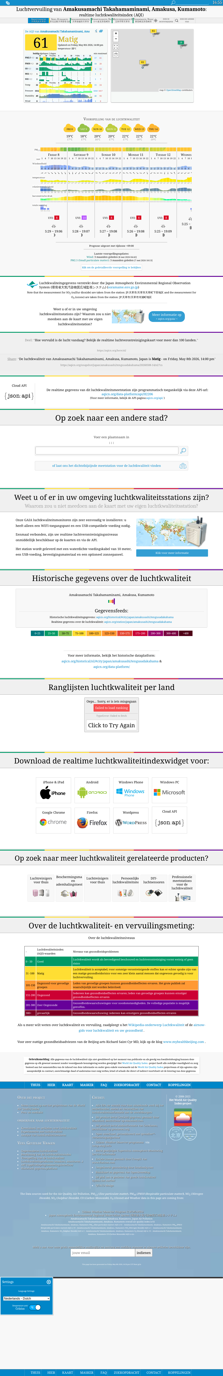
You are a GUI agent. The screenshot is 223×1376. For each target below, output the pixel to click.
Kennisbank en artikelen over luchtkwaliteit (49, 1274)
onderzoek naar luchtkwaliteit (43, 1266)
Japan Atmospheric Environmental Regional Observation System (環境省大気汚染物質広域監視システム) (112, 1361)
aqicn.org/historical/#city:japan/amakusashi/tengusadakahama (135, 617)
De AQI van (68, 31)
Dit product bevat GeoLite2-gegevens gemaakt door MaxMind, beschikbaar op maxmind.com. (125, 1265)
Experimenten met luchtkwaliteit (41, 1278)
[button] (142, 64)
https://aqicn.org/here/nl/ (111, 350)
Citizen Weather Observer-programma (119, 1288)
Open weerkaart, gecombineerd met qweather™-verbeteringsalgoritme (123, 1281)
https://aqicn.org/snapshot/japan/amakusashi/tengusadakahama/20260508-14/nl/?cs (111, 365)
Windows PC (169, 838)
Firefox (92, 869)
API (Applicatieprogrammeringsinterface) (47, 1311)
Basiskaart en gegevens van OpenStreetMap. (123, 1318)
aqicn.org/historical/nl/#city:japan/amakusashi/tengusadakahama (110, 661)
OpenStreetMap (173, 90)
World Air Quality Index (135, 1209)
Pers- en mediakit (32, 1258)
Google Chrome (53, 869)
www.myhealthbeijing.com (183, 1188)
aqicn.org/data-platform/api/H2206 (127, 394)
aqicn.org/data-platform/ (111, 667)
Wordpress (131, 869)
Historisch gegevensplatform (39, 1314)
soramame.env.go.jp (123, 287)
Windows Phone (131, 838)
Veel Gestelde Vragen (36, 1289)
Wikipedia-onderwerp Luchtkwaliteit (156, 1171)
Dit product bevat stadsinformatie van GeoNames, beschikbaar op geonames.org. (125, 1273)
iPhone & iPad (53, 838)
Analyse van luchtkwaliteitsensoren (43, 1281)
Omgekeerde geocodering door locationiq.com (124, 1313)
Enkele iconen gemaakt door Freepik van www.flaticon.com (119, 1306)
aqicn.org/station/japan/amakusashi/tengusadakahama (138, 621)
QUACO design (105, 1331)
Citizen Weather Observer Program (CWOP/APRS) (112, 1358)
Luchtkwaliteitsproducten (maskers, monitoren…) (52, 1307)
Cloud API (169, 868)
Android (92, 838)
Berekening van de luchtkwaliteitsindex (46, 1300)
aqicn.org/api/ (154, 398)
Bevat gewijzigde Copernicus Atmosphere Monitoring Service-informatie (127, 1298)
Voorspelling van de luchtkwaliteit (42, 1304)
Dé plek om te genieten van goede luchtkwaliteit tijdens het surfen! (124, 1325)
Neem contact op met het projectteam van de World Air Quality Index (51, 1253)
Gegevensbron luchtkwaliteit (39, 1297)
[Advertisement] (111, 699)
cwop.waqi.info (101, 1292)
